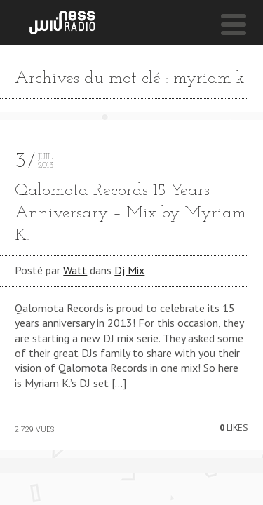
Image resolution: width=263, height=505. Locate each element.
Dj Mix (129, 270)
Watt (75, 270)
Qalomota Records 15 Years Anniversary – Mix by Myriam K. (130, 213)
